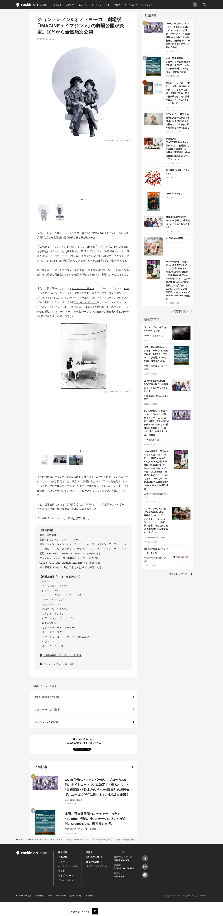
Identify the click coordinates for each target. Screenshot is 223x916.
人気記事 (70, 4)
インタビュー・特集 (100, 4)
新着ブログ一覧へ (178, 573)
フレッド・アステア (103, 243)
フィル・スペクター (85, 248)
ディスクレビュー (67, 880)
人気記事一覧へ (179, 311)
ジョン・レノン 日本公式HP (59, 555)
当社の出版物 (92, 861)
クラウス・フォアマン (109, 238)
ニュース (83, 4)
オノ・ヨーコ (64, 178)
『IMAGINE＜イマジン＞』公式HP (62, 547)
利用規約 (39, 895)
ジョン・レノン (46, 178)
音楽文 (89, 852)
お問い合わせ (75, 895)
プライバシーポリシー (56, 895)
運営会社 (89, 895)
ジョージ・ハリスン (83, 234)
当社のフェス (147, 4)
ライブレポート (65, 875)
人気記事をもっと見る (81, 822)
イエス (57, 243)
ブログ (117, 4)
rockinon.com (31, 5)
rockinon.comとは (23, 895)
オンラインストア (94, 866)
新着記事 (57, 4)
